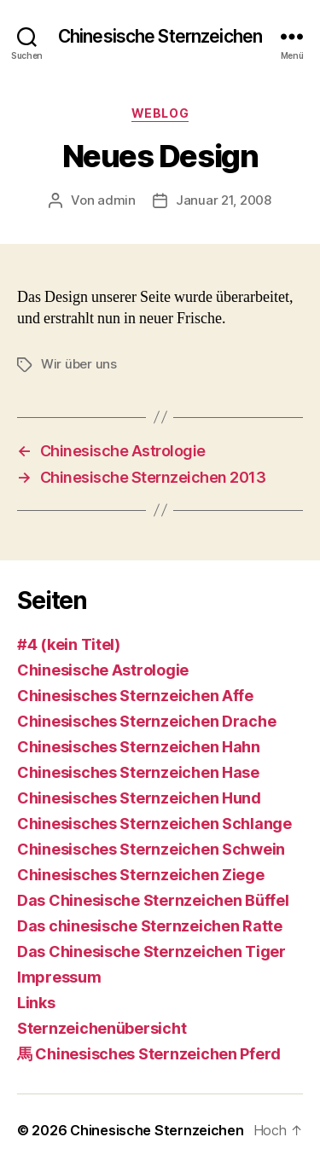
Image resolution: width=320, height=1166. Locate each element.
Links (36, 1003)
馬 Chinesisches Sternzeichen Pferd (149, 1054)
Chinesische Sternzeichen (160, 36)
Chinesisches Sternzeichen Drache (146, 721)
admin (116, 200)
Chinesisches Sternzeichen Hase (138, 772)
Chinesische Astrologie (103, 670)
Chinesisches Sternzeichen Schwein (151, 849)
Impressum (59, 977)
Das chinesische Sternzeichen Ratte (149, 926)
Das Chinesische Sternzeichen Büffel (153, 900)
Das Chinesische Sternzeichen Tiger (151, 951)
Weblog (160, 113)
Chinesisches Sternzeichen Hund (139, 798)
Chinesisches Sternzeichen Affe (135, 696)
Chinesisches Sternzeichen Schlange (154, 823)
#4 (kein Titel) (68, 644)
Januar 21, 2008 (223, 200)
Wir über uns (79, 364)
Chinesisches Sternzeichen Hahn (138, 747)
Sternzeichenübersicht (101, 1028)
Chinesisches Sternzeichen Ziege (141, 875)
